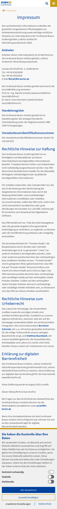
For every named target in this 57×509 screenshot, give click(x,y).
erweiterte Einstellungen (18, 503)
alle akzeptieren (28, 489)
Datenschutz (44, 503)
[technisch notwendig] (28, 472)
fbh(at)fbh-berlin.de (19, 78)
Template (6, 3)
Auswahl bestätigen (28, 497)
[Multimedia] (28, 481)
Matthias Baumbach (37, 335)
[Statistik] (28, 477)
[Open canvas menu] (53, 3)
